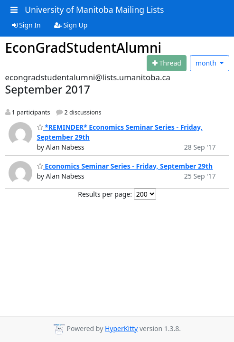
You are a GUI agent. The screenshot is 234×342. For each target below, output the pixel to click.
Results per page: (105, 194)
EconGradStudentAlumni (83, 47)
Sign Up (71, 24)
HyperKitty (121, 328)
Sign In (26, 24)
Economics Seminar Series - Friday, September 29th (125, 166)
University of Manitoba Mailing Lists (94, 9)
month (207, 62)
